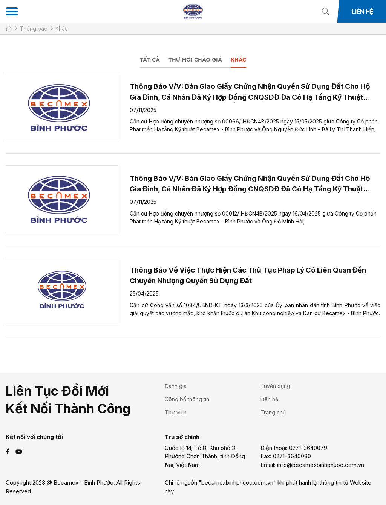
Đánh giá (176, 386)
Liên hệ (362, 11)
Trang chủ (273, 412)
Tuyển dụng (275, 386)
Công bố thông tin (187, 399)
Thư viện (176, 412)
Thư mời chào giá (195, 60)
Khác (238, 60)
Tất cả (150, 60)
